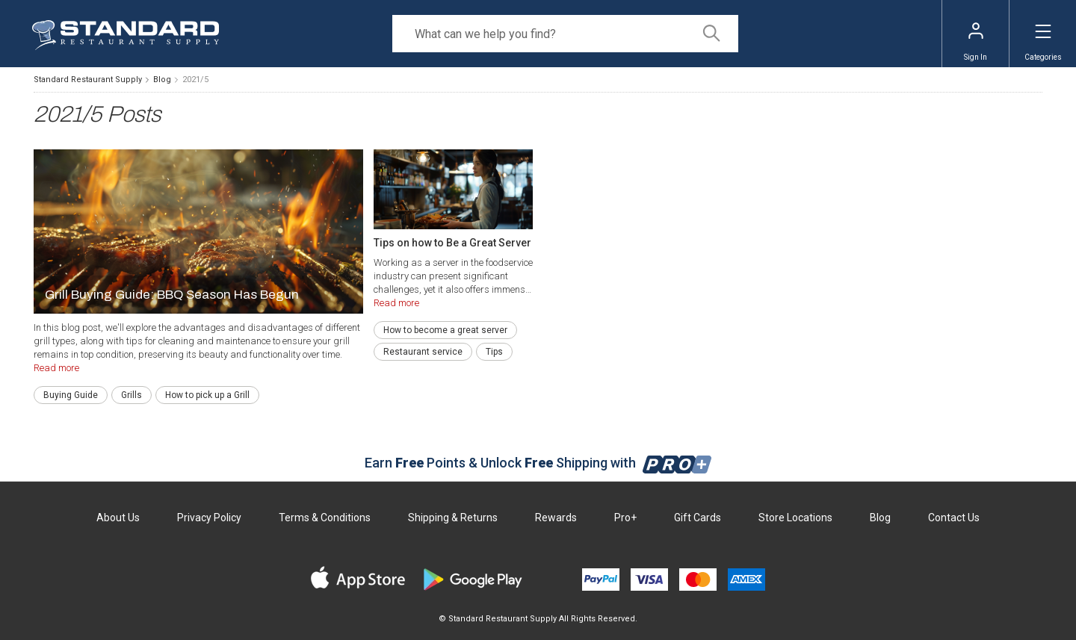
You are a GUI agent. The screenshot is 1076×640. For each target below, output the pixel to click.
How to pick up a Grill (207, 395)
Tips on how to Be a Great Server (452, 243)
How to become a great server (445, 330)
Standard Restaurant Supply (88, 79)
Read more (56, 367)
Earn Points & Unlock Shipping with (538, 462)
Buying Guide (70, 395)
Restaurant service (423, 352)
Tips (494, 352)
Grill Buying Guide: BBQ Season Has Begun (172, 295)
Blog (162, 79)
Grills (131, 395)
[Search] (565, 33)
